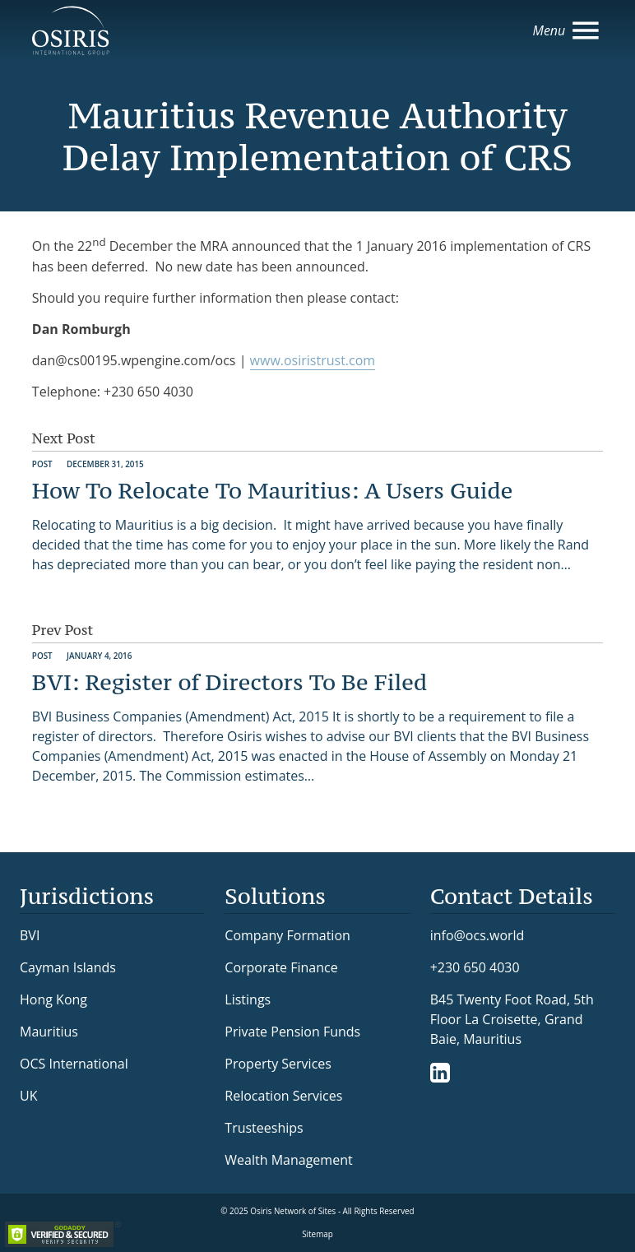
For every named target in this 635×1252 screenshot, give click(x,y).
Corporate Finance (281, 967)
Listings (248, 999)
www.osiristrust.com (313, 360)
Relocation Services (283, 1096)
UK (28, 1096)
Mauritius (49, 1031)
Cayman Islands (68, 967)
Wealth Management (288, 1160)
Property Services (278, 1064)
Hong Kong (53, 999)
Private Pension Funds (292, 1031)
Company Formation (287, 935)
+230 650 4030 (475, 967)
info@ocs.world (477, 935)
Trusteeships (264, 1128)
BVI (29, 935)
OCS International (74, 1064)
